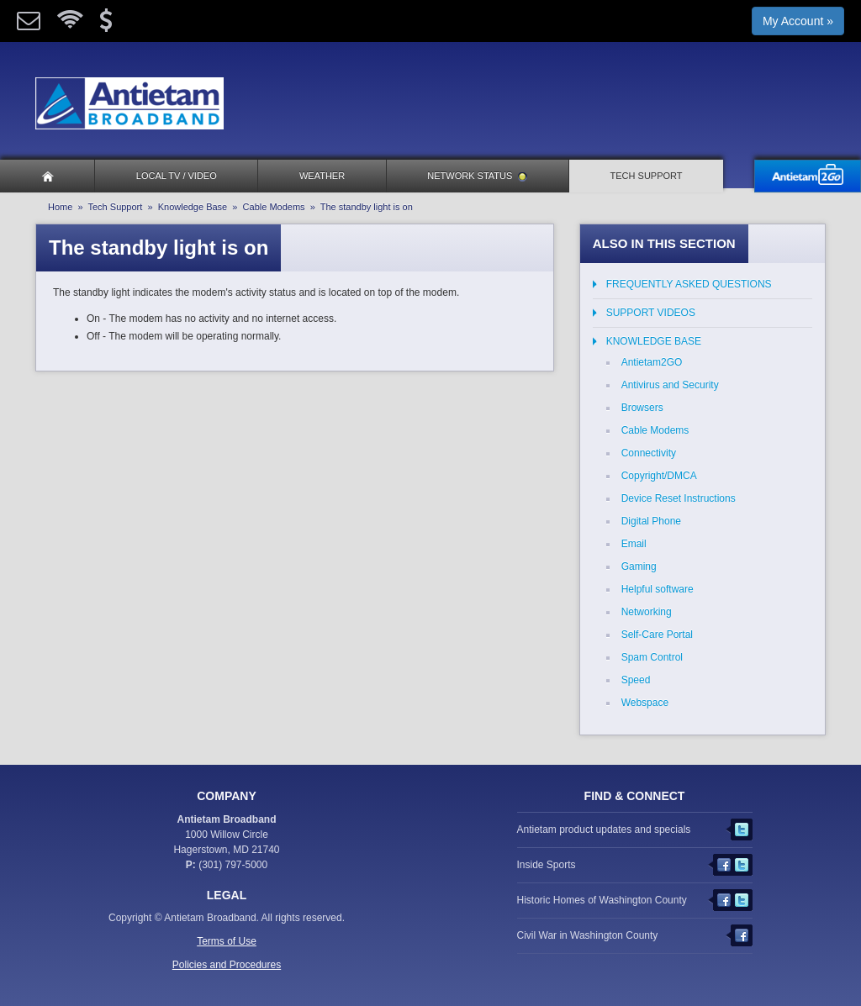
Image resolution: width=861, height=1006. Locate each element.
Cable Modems (274, 207)
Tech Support (646, 176)
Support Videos (650, 313)
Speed (636, 680)
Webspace (644, 702)
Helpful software (657, 589)
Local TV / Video (176, 176)
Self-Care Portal (657, 634)
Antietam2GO (652, 362)
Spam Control (652, 657)
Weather (322, 176)
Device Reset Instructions (678, 498)
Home (60, 207)
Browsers (642, 407)
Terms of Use (226, 941)
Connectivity (648, 453)
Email (634, 544)
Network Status (477, 176)
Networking (646, 612)
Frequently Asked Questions (689, 284)
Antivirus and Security (670, 385)
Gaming (639, 566)
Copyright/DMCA (659, 476)
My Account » (798, 21)
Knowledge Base (193, 207)
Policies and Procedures (226, 965)
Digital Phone (651, 521)
